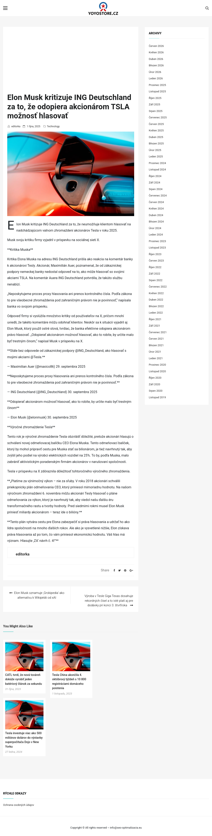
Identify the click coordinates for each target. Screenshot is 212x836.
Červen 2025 (156, 124)
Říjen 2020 (155, 377)
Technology (53, 126)
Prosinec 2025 (157, 85)
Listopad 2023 (157, 247)
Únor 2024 (155, 228)
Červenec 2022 (158, 286)
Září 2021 (154, 325)
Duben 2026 (156, 59)
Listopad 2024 (157, 169)
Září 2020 (154, 384)
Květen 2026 (156, 52)
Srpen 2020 (156, 390)
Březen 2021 (156, 345)
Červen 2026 (156, 46)
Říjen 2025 (155, 98)
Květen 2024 (156, 208)
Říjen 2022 (155, 267)
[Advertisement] (70, 62)
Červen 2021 (156, 338)
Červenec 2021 (158, 332)
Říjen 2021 (155, 319)
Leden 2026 (156, 78)
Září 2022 (154, 273)
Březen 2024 (156, 221)
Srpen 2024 (156, 189)
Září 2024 (154, 182)
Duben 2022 (156, 299)
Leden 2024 (156, 234)
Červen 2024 (156, 202)
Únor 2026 (155, 72)
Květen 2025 (156, 130)
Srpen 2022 (156, 280)
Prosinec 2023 (157, 241)
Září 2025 (154, 104)
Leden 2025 (156, 156)
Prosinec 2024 (157, 163)
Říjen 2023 (155, 254)
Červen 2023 (156, 260)
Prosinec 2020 (157, 364)
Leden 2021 (156, 358)
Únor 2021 (155, 351)
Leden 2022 (156, 312)
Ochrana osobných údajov (18, 801)
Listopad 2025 (157, 91)
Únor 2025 (155, 150)
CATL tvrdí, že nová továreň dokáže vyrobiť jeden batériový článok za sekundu (23, 676)
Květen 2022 (156, 293)
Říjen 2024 (155, 176)
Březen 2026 (156, 65)
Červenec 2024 (158, 195)
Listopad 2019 (157, 397)
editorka (15, 126)
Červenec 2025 (158, 117)
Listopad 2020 (157, 371)
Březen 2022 (156, 306)
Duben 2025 (156, 137)
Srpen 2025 (156, 111)
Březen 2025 (156, 143)
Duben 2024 (156, 215)
